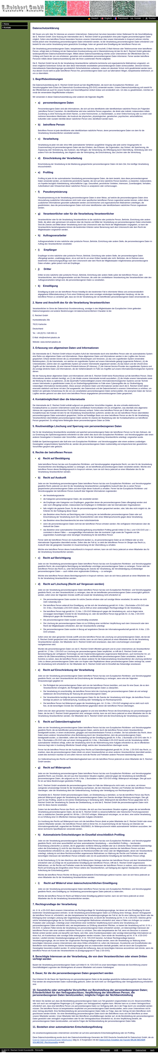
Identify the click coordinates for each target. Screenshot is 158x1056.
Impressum (127, 1050)
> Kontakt (6, 27)
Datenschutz (141, 1050)
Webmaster (105, 1050)
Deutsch (94, 18)
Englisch (108, 18)
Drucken (152, 18)
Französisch (123, 18)
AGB (116, 1050)
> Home (5, 24)
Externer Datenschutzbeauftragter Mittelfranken (52, 1040)
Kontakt (137, 18)
